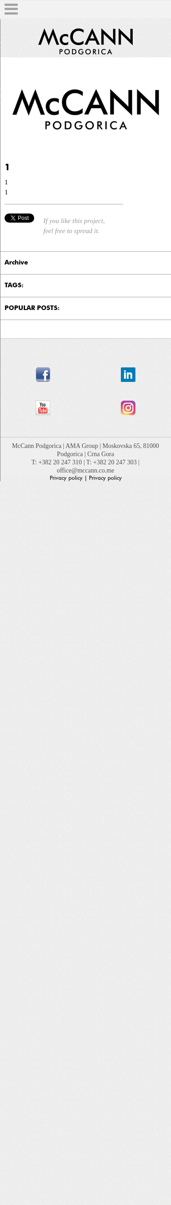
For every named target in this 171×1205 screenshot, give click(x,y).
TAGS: (14, 285)
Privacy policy (66, 478)
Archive (16, 262)
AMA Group (83, 445)
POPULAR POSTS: (32, 308)
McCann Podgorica (37, 445)
